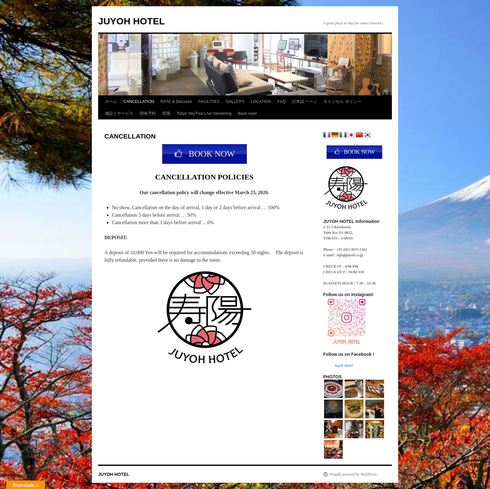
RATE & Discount (176, 101)
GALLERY (235, 101)
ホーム (111, 101)
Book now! (247, 113)
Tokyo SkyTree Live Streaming (204, 113)
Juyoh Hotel (343, 365)
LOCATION (261, 101)
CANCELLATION (138, 101)
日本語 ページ (305, 101)
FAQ (282, 101)
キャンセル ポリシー (342, 101)
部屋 (166, 113)
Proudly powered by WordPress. (353, 474)
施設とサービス (119, 113)
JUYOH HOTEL (131, 21)
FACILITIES (209, 101)
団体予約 (148, 113)
